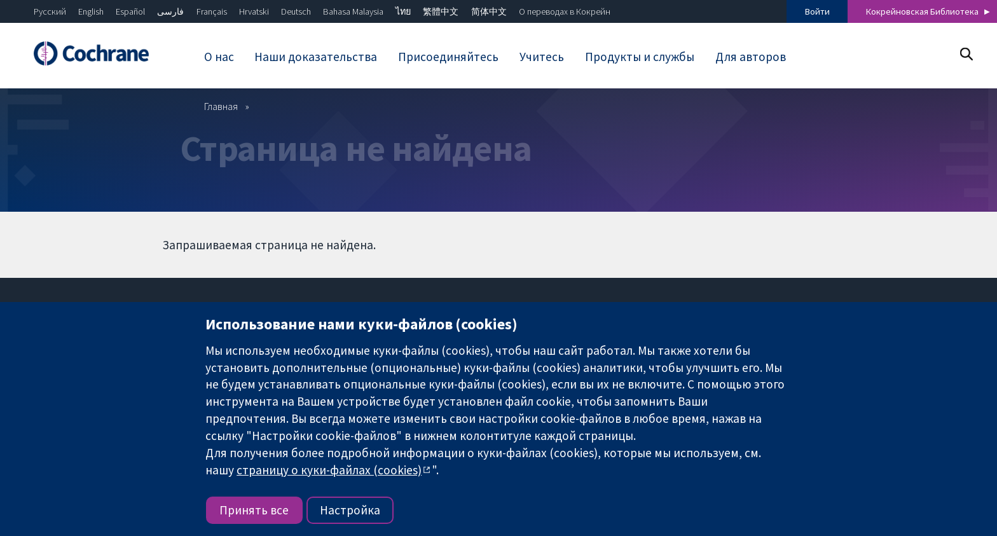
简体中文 (489, 11)
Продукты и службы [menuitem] (639, 56)
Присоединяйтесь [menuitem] (448, 56)
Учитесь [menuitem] (541, 56)
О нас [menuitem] (219, 56)
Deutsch (296, 11)
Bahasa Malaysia (353, 11)
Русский (50, 11)
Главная (221, 106)
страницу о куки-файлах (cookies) (329, 470)
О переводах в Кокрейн (564, 11)
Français (211, 11)
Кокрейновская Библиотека (922, 11)
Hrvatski (254, 11)
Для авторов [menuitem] (750, 56)
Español (130, 11)
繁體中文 (440, 11)
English (91, 11)
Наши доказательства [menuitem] (315, 56)
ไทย (403, 11)
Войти (817, 11)
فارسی (170, 11)
